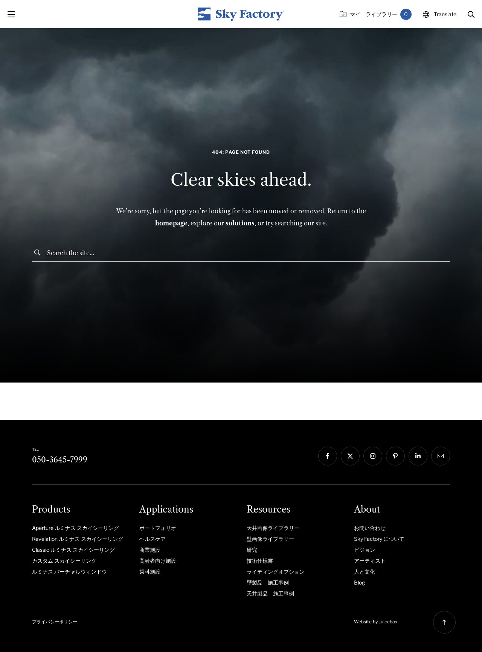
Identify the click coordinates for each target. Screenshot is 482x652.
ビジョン (364, 549)
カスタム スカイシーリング (64, 560)
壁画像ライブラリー (270, 539)
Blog (359, 582)
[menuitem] (80, 527)
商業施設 (149, 549)
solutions (240, 223)
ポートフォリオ (157, 528)
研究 (252, 549)
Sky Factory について (379, 539)
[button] (471, 14)
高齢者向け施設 (157, 560)
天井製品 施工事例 (270, 593)
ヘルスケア (152, 539)
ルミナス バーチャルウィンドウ (69, 571)
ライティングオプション (276, 571)
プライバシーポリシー (54, 621)
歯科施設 (149, 571)
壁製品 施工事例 (268, 582)
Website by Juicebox (376, 621)
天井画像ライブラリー (273, 528)
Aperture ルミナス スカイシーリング (75, 528)
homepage (171, 223)
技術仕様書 (260, 560)
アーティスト (370, 560)
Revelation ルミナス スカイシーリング (77, 539)
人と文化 (364, 571)
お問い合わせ (370, 528)
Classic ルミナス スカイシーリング (73, 549)
